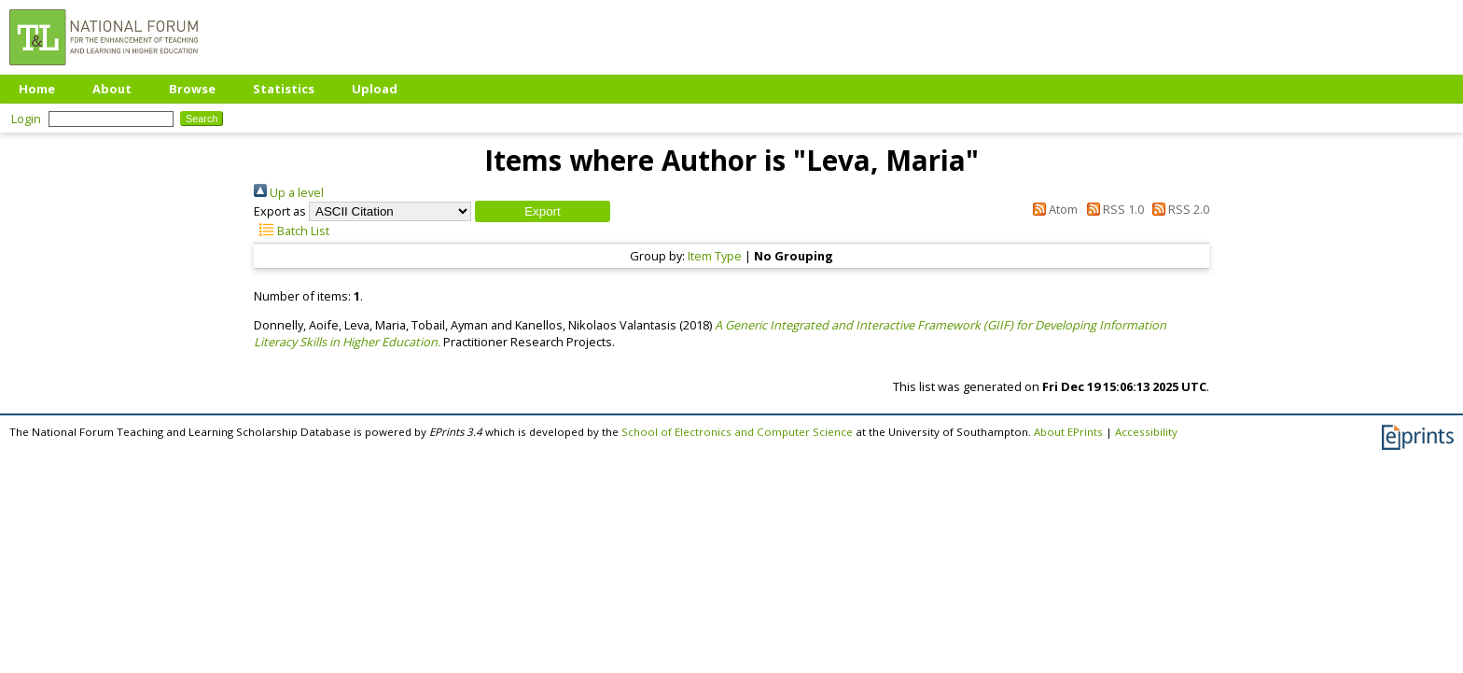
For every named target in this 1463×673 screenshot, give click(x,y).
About (112, 88)
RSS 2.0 (1178, 209)
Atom (1052, 209)
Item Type (715, 255)
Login (26, 118)
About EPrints (1068, 432)
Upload (374, 88)
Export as (280, 211)
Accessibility (1146, 432)
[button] (542, 211)
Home (37, 88)
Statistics (283, 88)
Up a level (289, 192)
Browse (192, 88)
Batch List (291, 230)
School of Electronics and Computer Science (737, 432)
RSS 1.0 (1111, 209)
